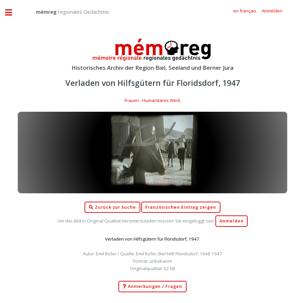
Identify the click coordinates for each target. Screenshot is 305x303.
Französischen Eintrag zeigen (180, 207)
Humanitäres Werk (161, 100)
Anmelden (231, 221)
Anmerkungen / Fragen (152, 286)
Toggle (12, 12)
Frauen (131, 100)
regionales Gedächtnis (65, 11)
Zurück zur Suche (112, 207)
